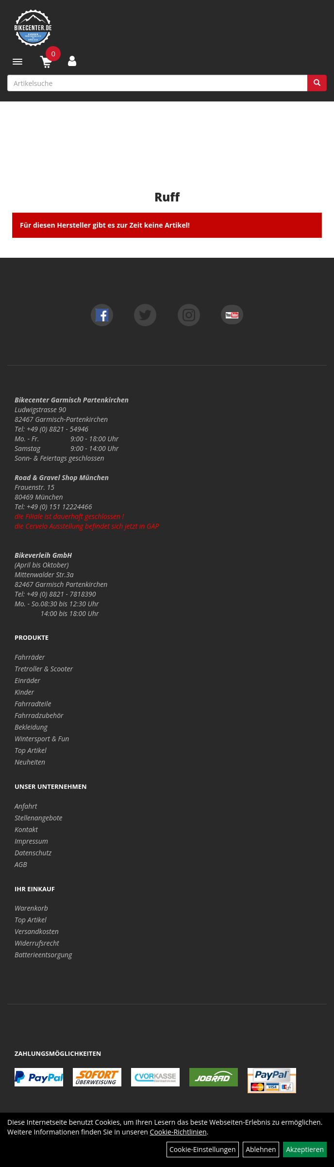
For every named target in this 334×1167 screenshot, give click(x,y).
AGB (21, 864)
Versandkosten (37, 931)
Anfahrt (26, 806)
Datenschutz (33, 852)
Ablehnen (261, 1149)
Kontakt (26, 829)
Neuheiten (30, 762)
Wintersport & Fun (42, 738)
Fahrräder (30, 657)
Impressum (31, 841)
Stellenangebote (39, 817)
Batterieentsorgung (43, 954)
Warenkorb (31, 908)
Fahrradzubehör (39, 715)
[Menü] (17, 61)
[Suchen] (317, 83)
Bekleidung (31, 727)
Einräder (27, 680)
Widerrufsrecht (37, 943)
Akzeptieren (305, 1149)
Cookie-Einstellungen (202, 1149)
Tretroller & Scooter (44, 668)
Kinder (24, 692)
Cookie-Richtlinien (178, 1131)
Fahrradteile (33, 703)
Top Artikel (30, 750)
